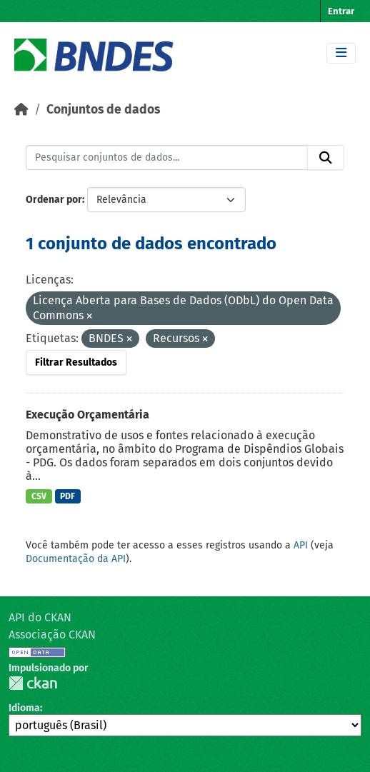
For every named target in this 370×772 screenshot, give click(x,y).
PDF (67, 496)
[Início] (21, 109)
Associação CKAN (52, 634)
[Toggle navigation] (341, 53)
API (301, 545)
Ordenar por (54, 200)
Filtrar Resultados (76, 362)
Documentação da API (76, 559)
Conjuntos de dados (103, 109)
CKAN (33, 683)
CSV (38, 496)
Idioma (24, 708)
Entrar (341, 11)
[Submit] (325, 158)
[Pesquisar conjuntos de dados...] (167, 158)
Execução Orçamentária (87, 414)
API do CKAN (40, 617)
